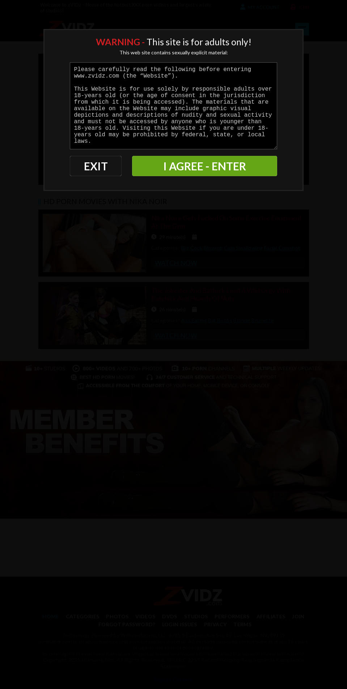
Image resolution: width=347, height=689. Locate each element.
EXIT (96, 166)
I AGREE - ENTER (204, 166)
